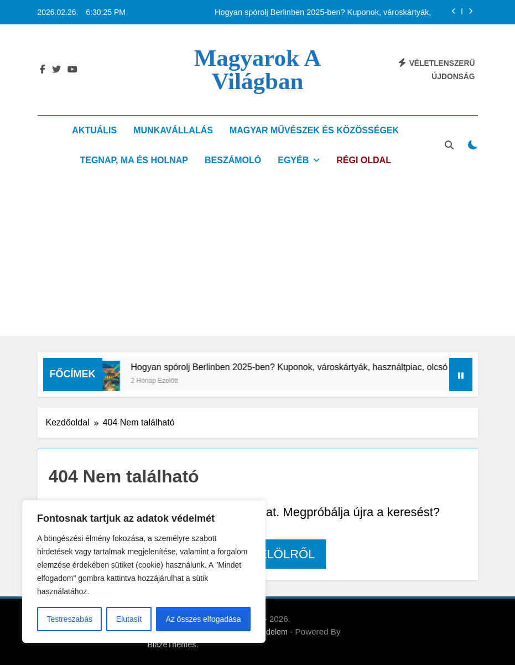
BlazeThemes (172, 644)
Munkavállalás (173, 130)
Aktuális (94, 130)
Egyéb (293, 160)
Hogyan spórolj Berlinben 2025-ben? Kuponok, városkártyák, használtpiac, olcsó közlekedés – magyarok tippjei (323, 12)
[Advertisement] (257, 258)
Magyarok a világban (257, 69)
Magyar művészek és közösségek (314, 130)
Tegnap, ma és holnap (134, 160)
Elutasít (129, 619)
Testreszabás (69, 619)
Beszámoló (233, 160)
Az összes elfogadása (203, 619)
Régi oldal (363, 160)
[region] (144, 571)
